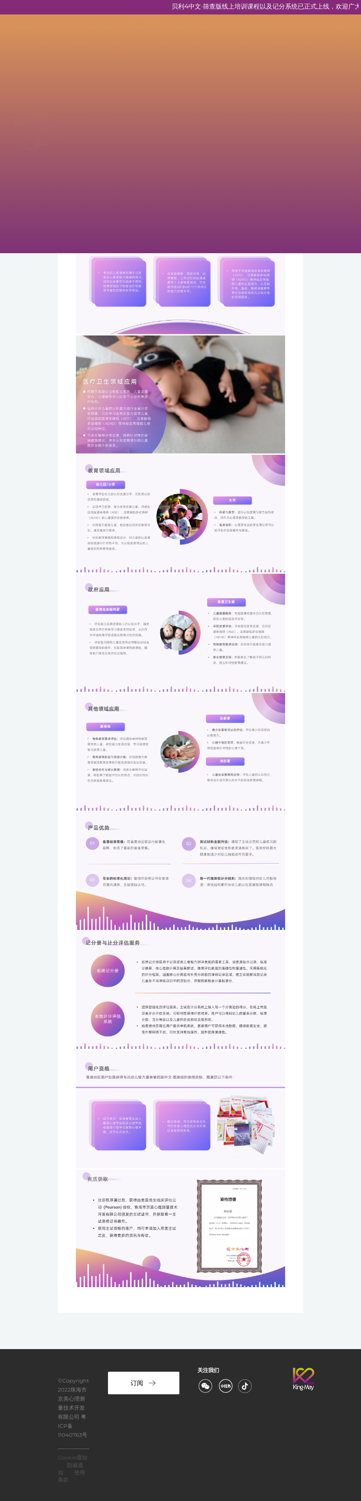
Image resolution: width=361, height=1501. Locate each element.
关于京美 (145, 67)
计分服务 (145, 203)
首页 (138, 40)
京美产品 (145, 94)
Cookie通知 (72, 1457)
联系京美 (145, 176)
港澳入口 (145, 230)
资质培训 (145, 122)
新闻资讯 (145, 149)
